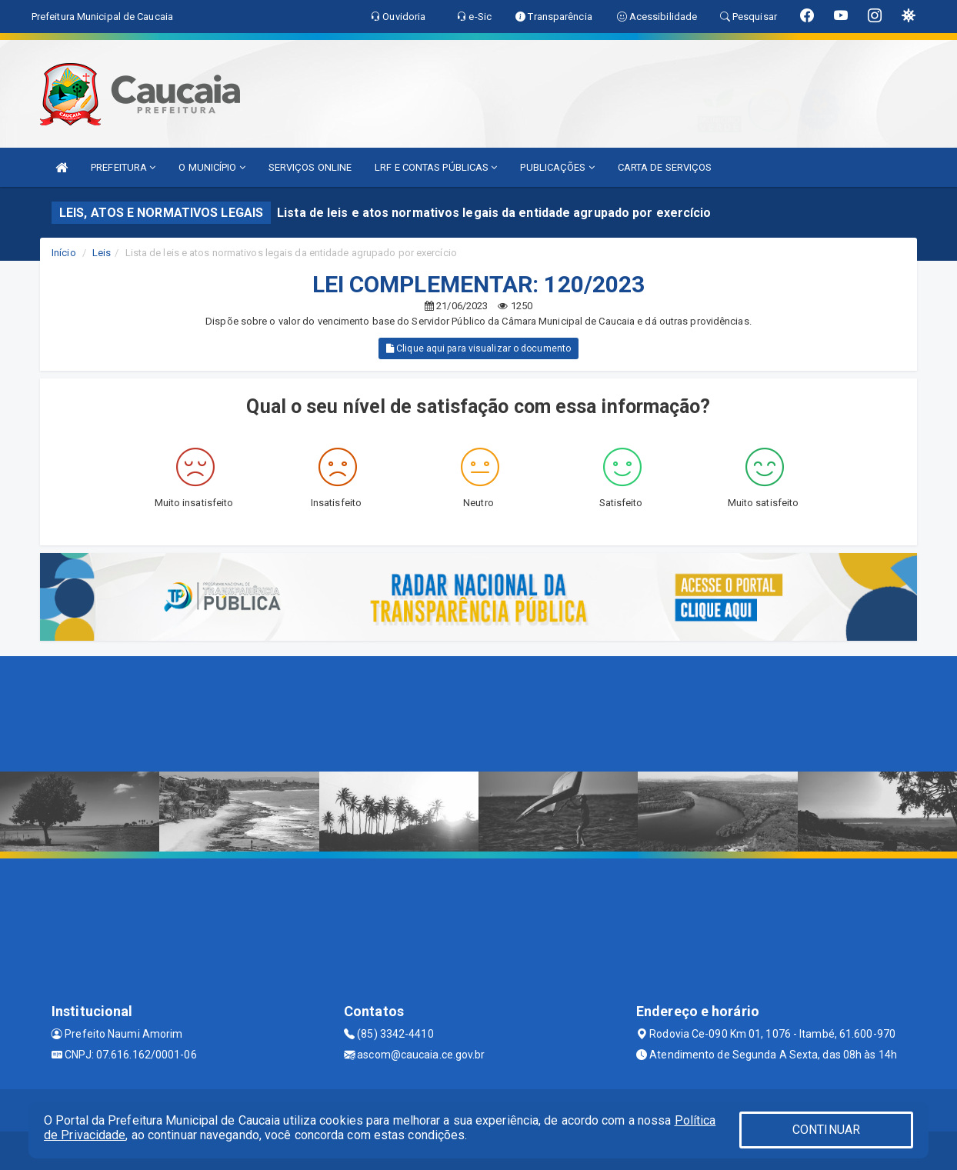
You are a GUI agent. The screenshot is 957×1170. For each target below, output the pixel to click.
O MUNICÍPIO (211, 167)
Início (64, 252)
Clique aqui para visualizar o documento (478, 348)
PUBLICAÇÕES (557, 167)
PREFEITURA (123, 167)
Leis (101, 252)
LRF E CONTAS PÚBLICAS (436, 167)
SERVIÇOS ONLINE (310, 167)
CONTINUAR (826, 1129)
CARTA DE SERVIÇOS (665, 167)
